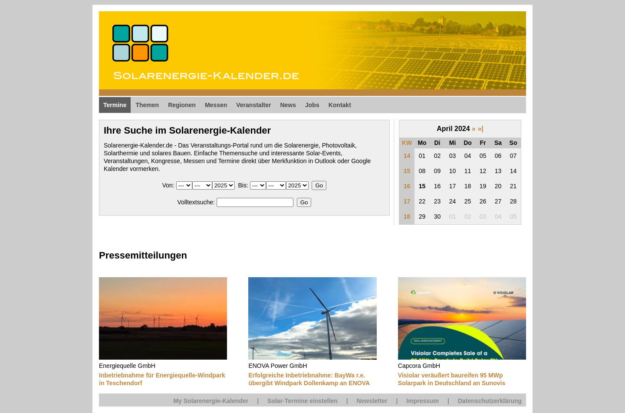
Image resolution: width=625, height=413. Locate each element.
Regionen (182, 105)
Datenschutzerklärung (490, 400)
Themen (147, 105)
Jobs (312, 105)
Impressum (422, 400)
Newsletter (372, 400)
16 (407, 186)
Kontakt (340, 105)
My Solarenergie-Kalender (210, 400)
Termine (114, 105)
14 (407, 155)
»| (480, 128)
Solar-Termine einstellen (302, 400)
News (288, 105)
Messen (216, 105)
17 (407, 201)
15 (407, 170)
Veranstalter (253, 105)
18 (407, 216)
